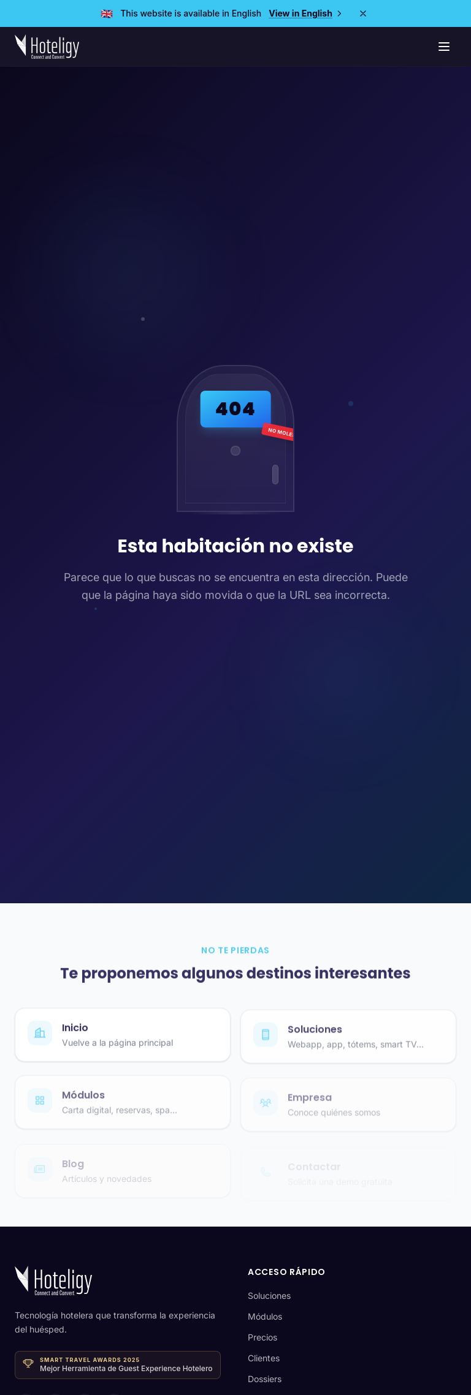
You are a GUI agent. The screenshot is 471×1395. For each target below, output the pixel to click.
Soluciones (269, 1295)
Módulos (265, 1316)
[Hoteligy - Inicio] (47, 46)
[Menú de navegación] (444, 46)
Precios (262, 1337)
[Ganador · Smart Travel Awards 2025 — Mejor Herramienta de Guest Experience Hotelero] (118, 1364)
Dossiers (264, 1379)
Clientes (264, 1358)
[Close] (363, 13)
